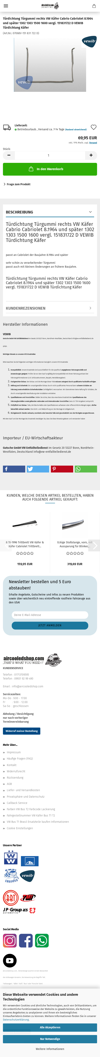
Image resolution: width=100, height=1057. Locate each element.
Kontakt (11, 765)
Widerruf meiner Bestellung (22, 731)
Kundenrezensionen (25, 308)
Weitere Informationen (50, 1049)
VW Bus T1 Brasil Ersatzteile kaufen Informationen (38, 822)
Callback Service (17, 803)
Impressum (14, 752)
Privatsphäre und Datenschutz (25, 796)
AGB (9, 784)
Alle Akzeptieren (50, 1027)
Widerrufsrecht (16, 771)
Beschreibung (19, 212)
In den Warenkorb (45, 169)
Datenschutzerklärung (16, 1019)
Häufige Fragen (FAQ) (20, 758)
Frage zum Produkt (18, 184)
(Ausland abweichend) (76, 129)
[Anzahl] (50, 155)
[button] (9, 155)
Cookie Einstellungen (20, 828)
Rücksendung (15, 777)
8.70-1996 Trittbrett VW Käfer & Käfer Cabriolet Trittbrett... (25, 544)
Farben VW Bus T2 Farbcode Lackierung (31, 809)
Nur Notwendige (50, 1039)
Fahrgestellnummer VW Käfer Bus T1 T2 (31, 815)
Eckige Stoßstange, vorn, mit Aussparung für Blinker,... (74, 544)
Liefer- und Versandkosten (23, 790)
